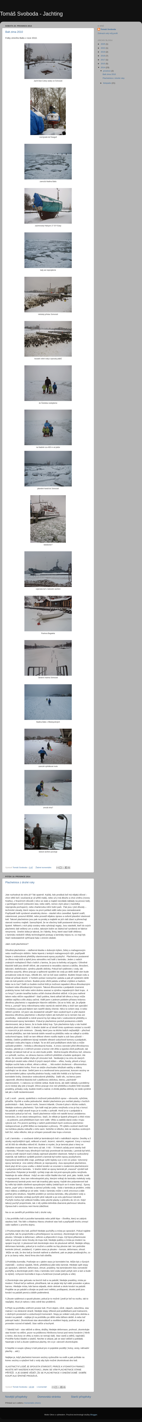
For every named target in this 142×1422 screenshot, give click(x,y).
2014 (103, 67)
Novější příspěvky (16, 1396)
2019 (103, 52)
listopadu (107, 83)
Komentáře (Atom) (32, 1403)
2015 (103, 63)
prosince (107, 71)
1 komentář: (42, 1387)
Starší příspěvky (81, 1396)
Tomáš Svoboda (108, 29)
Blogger (93, 1415)
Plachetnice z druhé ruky (19, 882)
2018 (103, 56)
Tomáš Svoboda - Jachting (31, 14)
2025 (103, 44)
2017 (103, 60)
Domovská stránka (49, 1396)
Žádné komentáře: (44, 867)
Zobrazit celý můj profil (108, 33)
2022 (103, 48)
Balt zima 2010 (14, 31)
